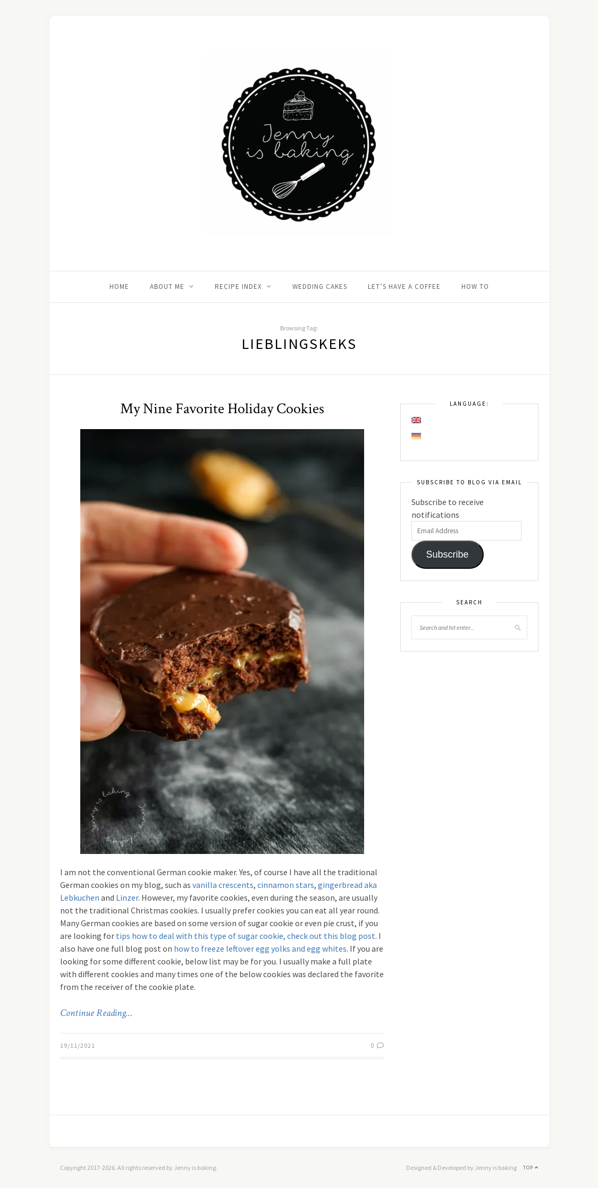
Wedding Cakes (319, 286)
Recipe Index (238, 286)
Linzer (127, 897)
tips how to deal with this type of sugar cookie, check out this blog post (245, 935)
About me (167, 286)
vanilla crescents (223, 884)
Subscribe (447, 554)
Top (530, 1167)
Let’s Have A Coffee (404, 286)
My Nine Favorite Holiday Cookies (222, 408)
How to (475, 286)
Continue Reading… (96, 1013)
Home (119, 286)
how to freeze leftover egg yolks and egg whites (260, 948)
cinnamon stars (285, 884)
